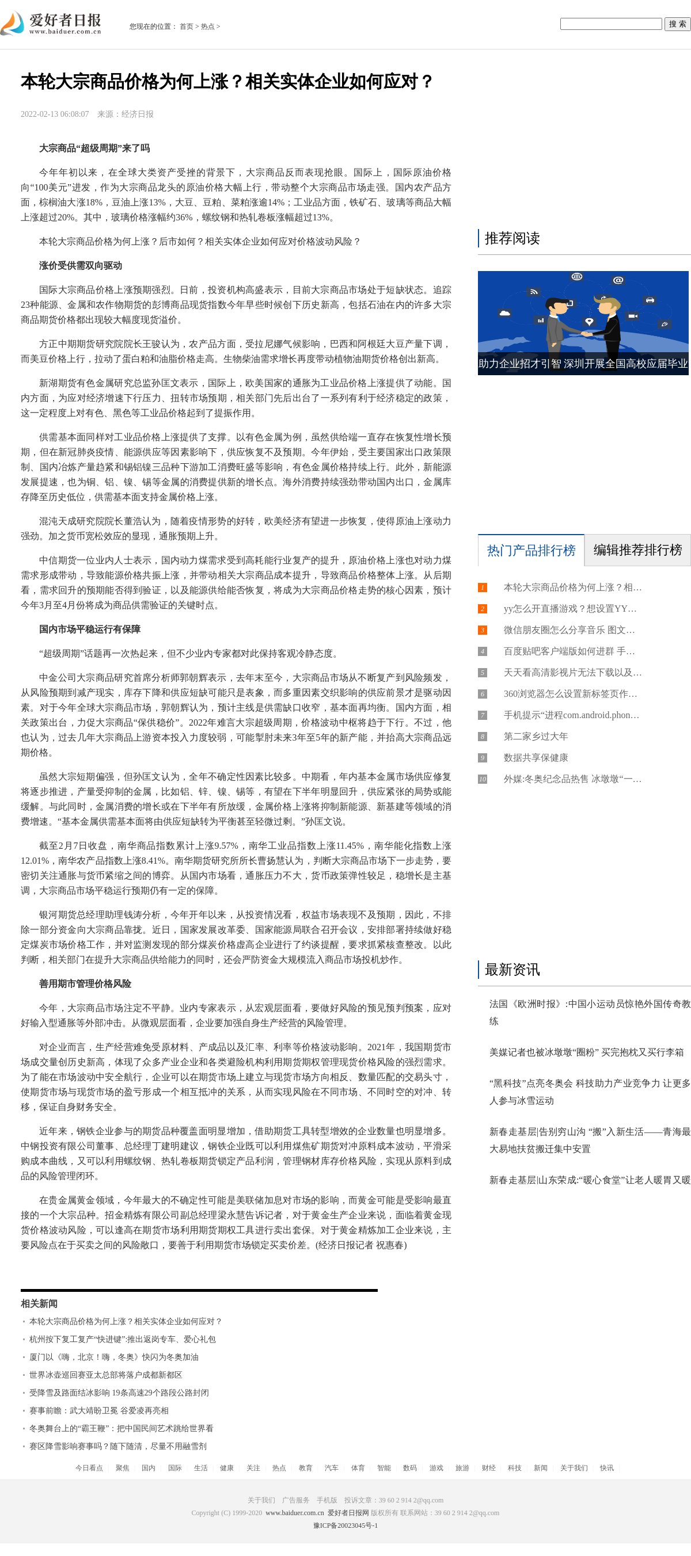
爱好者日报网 (348, 1513)
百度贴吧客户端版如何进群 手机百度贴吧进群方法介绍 (573, 651)
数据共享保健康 (536, 757)
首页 (186, 26)
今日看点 (89, 1468)
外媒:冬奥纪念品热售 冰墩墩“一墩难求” (573, 779)
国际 (175, 1468)
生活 (201, 1468)
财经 (489, 1468)
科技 (515, 1468)
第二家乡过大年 (536, 736)
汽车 (332, 1468)
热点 (208, 26)
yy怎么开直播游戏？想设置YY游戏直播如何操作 (573, 608)
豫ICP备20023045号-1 (345, 1525)
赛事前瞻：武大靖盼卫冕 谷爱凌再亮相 (99, 1410)
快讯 (607, 1468)
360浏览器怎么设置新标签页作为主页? (573, 694)
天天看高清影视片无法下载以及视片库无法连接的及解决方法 (573, 672)
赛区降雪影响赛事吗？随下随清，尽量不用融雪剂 (118, 1446)
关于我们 (574, 1468)
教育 (306, 1468)
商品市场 (271, 1269)
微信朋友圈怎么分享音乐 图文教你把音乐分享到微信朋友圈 (573, 630)
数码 (410, 1468)
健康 (227, 1468)
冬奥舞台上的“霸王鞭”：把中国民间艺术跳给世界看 (121, 1428)
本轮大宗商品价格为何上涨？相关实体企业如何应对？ (126, 1321)
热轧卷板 (96, 1269)
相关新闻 (39, 1304)
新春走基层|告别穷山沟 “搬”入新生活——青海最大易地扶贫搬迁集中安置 (590, 1140)
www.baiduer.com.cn (294, 1513)
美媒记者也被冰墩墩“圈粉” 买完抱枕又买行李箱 (586, 1052)
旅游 (462, 1468)
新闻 (541, 1468)
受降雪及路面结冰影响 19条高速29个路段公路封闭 (119, 1393)
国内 (148, 1468)
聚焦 (123, 1468)
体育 (358, 1468)
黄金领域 (135, 1269)
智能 (384, 1468)
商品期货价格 (223, 1269)
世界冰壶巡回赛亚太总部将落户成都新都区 (106, 1375)
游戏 (436, 1468)
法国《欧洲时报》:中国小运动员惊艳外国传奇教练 (590, 1012)
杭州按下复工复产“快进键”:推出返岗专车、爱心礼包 (122, 1339)
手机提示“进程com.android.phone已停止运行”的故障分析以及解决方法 (573, 715)
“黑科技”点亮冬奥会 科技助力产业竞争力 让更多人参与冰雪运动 (590, 1091)
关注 (253, 1468)
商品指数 (175, 1269)
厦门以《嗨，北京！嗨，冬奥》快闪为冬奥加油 (114, 1357)
